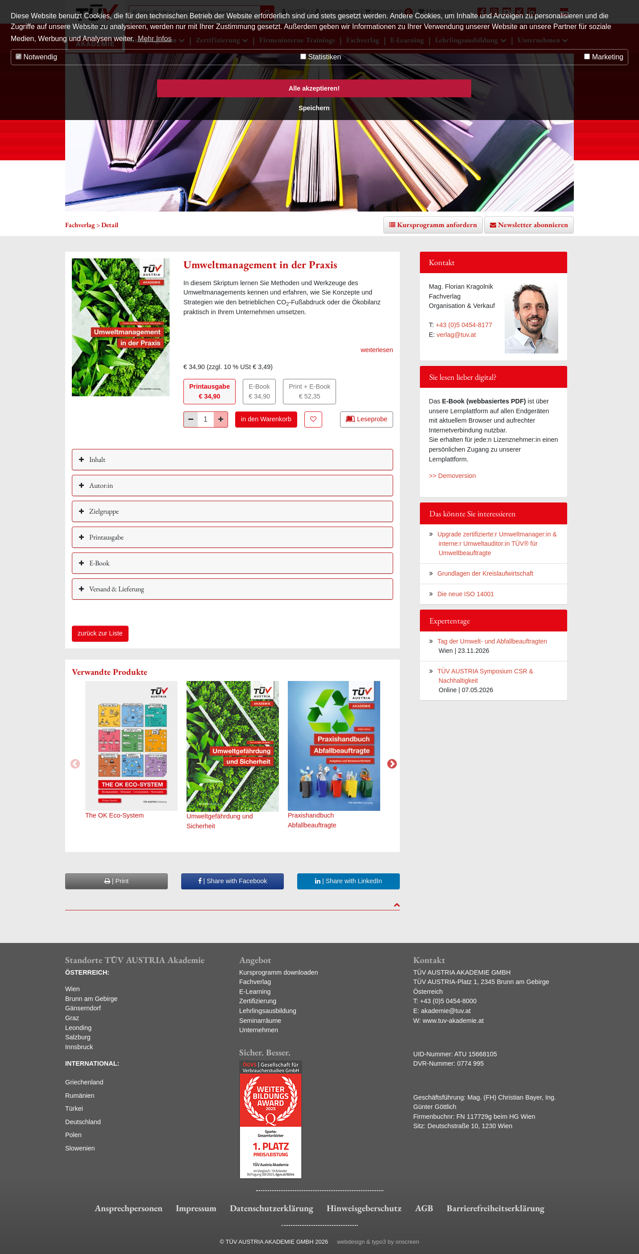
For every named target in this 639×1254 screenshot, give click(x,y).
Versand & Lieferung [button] (116, 589)
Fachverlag (255, 981)
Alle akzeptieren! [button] (314, 88)
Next (390, 763)
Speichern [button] (314, 108)
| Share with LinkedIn (348, 880)
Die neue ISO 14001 (465, 594)
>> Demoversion (452, 475)
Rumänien (80, 1095)
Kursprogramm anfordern (437, 224)
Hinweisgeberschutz (364, 1208)
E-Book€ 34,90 (259, 391)
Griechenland (84, 1082)
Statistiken (320, 57)
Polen (73, 1134)
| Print (116, 880)
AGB (424, 1208)
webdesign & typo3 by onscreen (378, 1241)
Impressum (196, 1208)
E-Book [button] (99, 563)
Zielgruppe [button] (103, 511)
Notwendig (36, 57)
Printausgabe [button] (106, 537)
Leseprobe (366, 419)
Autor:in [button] (100, 485)
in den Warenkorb (266, 419)
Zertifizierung (257, 1001)
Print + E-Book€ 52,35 (309, 391)
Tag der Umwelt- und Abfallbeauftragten (492, 641)
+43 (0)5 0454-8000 (448, 1001)
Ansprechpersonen (128, 1208)
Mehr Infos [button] (155, 38)
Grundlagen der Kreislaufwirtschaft (485, 573)
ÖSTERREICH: (87, 972)
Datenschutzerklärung (271, 1208)
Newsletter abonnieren (533, 224)
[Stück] (205, 419)
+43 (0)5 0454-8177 (464, 324)
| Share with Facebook (232, 880)
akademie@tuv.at (446, 1010)
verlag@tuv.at (456, 334)
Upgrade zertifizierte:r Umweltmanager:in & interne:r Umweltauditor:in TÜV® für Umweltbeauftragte (497, 543)
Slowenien (80, 1148)
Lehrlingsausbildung (267, 1010)
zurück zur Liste (100, 633)
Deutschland (83, 1121)
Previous (74, 763)
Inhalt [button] (96, 459)
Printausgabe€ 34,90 (209, 391)
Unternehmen (258, 1030)
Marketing (603, 57)
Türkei (74, 1108)
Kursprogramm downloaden (278, 972)
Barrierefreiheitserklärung (495, 1208)
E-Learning (254, 991)
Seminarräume (260, 1020)
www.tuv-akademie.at (453, 1020)
